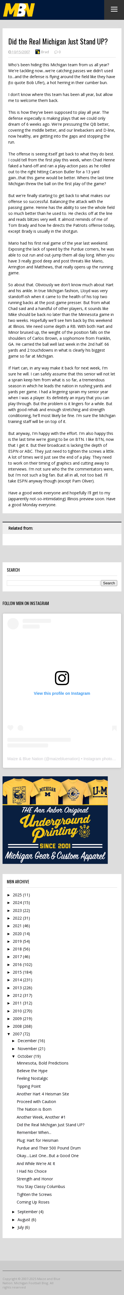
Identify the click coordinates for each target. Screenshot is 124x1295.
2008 (18, 1026)
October (26, 1056)
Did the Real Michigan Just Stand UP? (50, 1124)
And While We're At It (36, 1163)
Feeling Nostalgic (32, 1078)
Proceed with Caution (36, 1101)
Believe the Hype (32, 1070)
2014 (18, 979)
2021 (18, 925)
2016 (18, 964)
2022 (18, 918)
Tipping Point (29, 1086)
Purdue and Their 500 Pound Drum (49, 1148)
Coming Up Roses (33, 1202)
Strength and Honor (35, 1178)
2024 (18, 902)
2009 (18, 1018)
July (21, 1227)
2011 (18, 1003)
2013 (18, 987)
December (28, 1040)
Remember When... (34, 1132)
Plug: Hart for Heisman (37, 1140)
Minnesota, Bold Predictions (43, 1063)
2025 (18, 894)
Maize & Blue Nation (25, 759)
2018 (18, 949)
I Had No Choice (32, 1171)
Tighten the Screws (34, 1194)
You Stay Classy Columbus (41, 1186)
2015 (18, 972)
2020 (18, 933)
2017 (18, 956)
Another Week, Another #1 (41, 1117)
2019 (18, 941)
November (28, 1048)
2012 (18, 995)
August (24, 1219)
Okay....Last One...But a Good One (48, 1155)
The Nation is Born (34, 1109)
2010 (18, 1011)
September (28, 1211)
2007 (18, 1034)
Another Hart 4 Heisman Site (43, 1094)
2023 (18, 910)
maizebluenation (64, 759)
